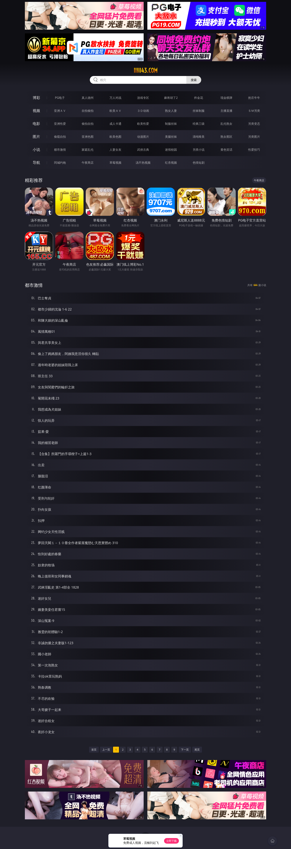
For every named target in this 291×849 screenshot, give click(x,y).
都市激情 (60, 150)
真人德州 (88, 98)
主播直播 (226, 111)
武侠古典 (143, 150)
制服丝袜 (171, 124)
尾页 (197, 749)
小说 (36, 149)
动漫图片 (143, 137)
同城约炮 (60, 163)
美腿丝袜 (171, 137)
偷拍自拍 (88, 124)
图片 (36, 136)
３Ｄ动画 (143, 111)
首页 (94, 749)
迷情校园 (171, 150)
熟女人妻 (171, 111)
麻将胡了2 (171, 98)
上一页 (106, 749)
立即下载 (171, 841)
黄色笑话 (226, 150)
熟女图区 (226, 137)
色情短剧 (199, 163)
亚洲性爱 (60, 124)
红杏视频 (171, 163)
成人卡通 (115, 124)
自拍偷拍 (88, 111)
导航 (36, 162)
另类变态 (254, 124)
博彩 (36, 97)
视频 (36, 110)
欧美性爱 (143, 124)
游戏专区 (143, 98)
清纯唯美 (199, 137)
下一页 (185, 749)
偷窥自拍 (60, 137)
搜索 (194, 80)
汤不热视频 (143, 163)
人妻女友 (115, 150)
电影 (36, 123)
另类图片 (254, 137)
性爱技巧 (254, 150)
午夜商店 (88, 163)
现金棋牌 (226, 98)
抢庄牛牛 (254, 98)
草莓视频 (115, 163)
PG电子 (60, 98)
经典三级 (199, 124)
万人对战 (115, 98)
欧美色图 (115, 137)
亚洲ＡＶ (60, 111)
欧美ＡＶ (115, 111)
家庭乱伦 (88, 150)
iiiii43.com (146, 70)
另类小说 (199, 150)
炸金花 (198, 98)
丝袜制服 (199, 111)
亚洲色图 (88, 137)
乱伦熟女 (226, 124)
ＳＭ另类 (254, 111)
